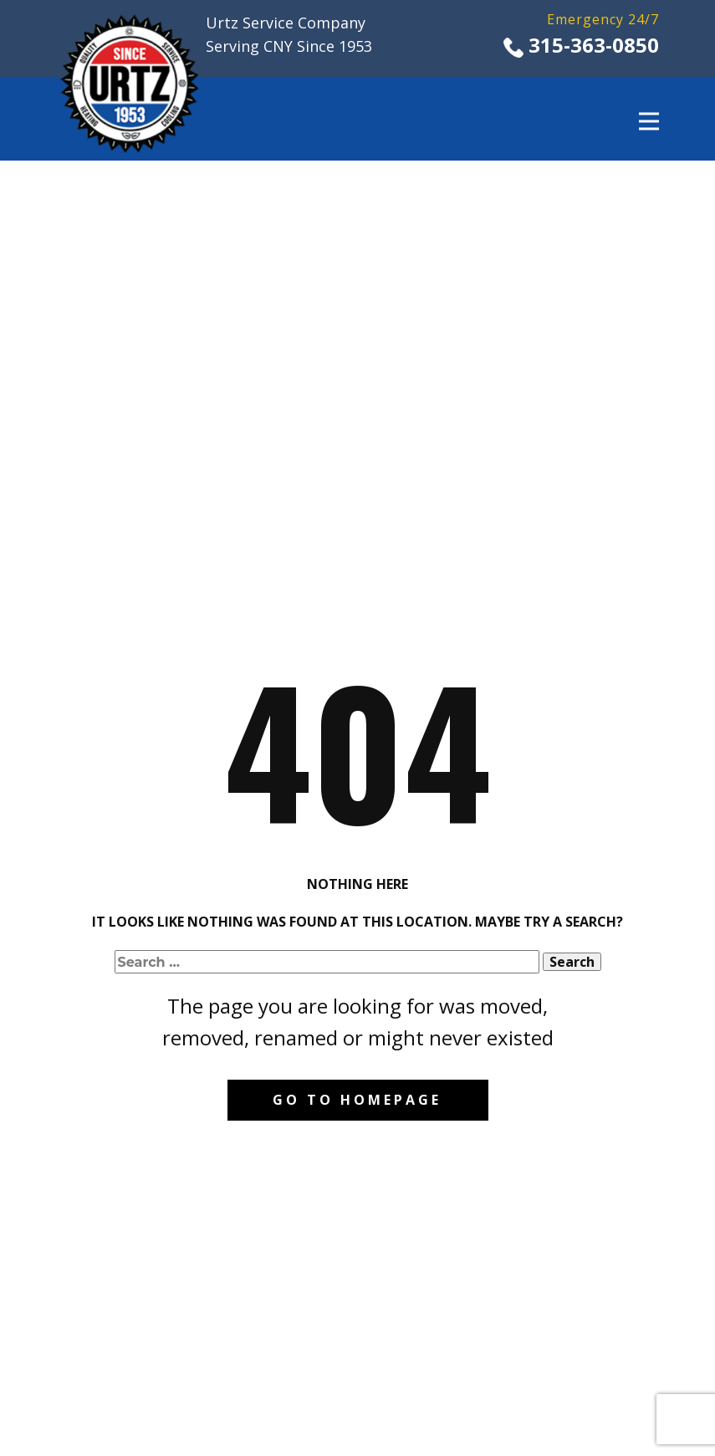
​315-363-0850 (581, 45)
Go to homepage (357, 1100)
